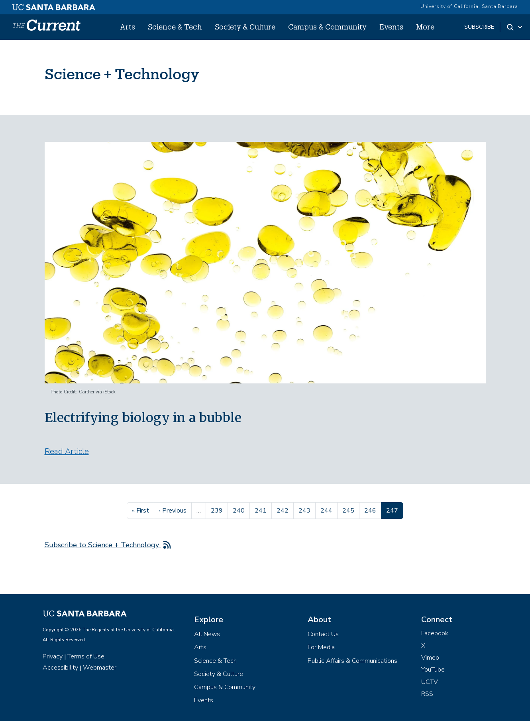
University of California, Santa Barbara (469, 6)
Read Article (67, 451)
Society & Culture (245, 26)
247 (394, 510)
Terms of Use (85, 656)
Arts (127, 26)
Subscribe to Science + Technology (103, 545)
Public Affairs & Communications (352, 660)
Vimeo (430, 657)
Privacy (53, 656)
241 (261, 510)
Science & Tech (175, 26)
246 (371, 510)
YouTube (433, 669)
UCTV (429, 682)
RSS (427, 694)
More (425, 26)
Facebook (434, 633)
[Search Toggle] (515, 27)
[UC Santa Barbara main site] (54, 5)
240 (239, 510)
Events (391, 26)
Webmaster (99, 667)
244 (327, 510)
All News (207, 634)
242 (283, 510)
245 (349, 510)
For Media (321, 647)
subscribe (479, 27)
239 (217, 510)
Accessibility (60, 667)
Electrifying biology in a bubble (143, 418)
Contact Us (323, 634)
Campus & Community (327, 26)
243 (305, 510)
